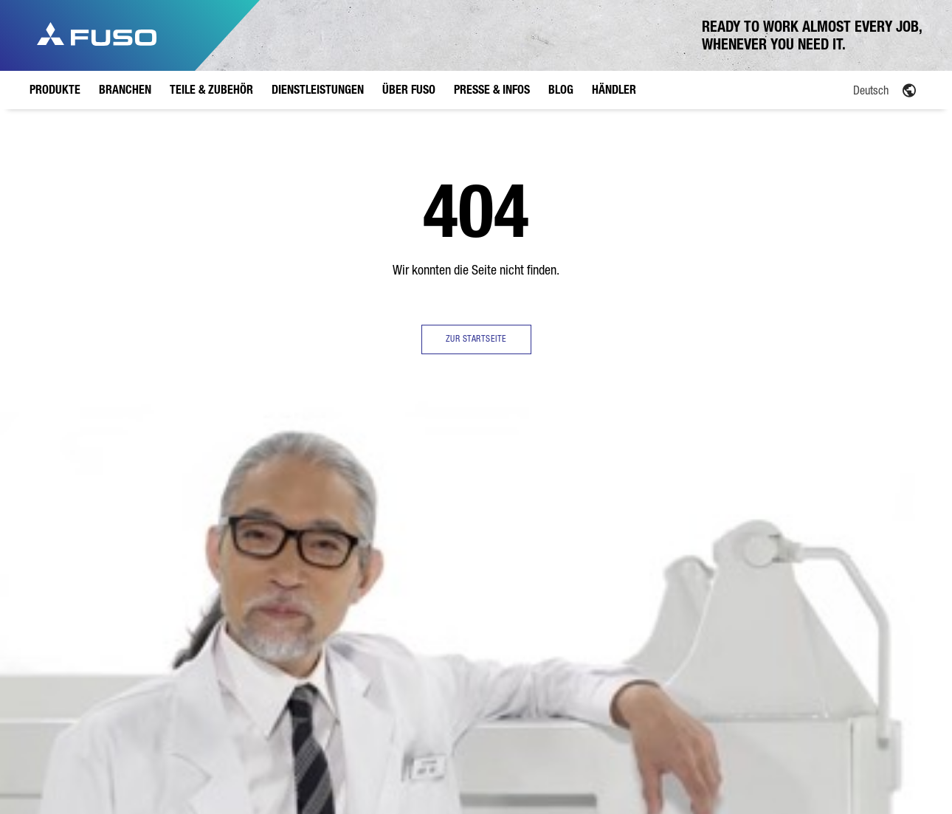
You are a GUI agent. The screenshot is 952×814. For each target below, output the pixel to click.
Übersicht (471, 516)
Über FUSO (478, 493)
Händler (719, 493)
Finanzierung (380, 550)
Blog (629, 493)
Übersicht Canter (138, 516)
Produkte (128, 493)
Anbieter (120, 762)
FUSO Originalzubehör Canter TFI (303, 616)
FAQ (461, 572)
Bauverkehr (211, 569)
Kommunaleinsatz (223, 621)
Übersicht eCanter (124, 616)
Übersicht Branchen (207, 524)
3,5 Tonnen (127, 535)
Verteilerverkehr (219, 550)
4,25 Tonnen (129, 643)
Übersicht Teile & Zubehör (306, 540)
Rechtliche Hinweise (249, 762)
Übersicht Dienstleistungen (388, 524)
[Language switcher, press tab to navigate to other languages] (838, 89)
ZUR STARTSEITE (476, 339)
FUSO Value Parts (296, 658)
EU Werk (469, 535)
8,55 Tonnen (129, 590)
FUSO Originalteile (297, 574)
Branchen (212, 493)
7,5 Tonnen (127, 572)
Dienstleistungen (396, 493)
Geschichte (475, 553)
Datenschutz (175, 762)
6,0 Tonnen (127, 553)
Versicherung (381, 587)
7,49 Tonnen (129, 680)
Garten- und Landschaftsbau (219, 595)
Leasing (371, 569)
